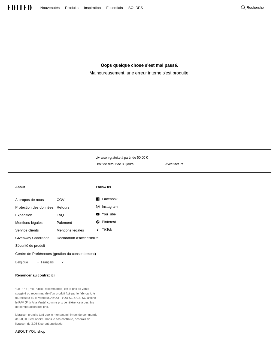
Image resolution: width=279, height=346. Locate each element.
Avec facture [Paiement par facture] (174, 164)
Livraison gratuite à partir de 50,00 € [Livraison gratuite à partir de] (122, 158)
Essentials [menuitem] (114, 8)
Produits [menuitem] (71, 8)
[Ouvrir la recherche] (252, 7)
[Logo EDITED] (20, 7)
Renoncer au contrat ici (34, 275)
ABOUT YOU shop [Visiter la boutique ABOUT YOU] (30, 331)
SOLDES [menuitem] (135, 8)
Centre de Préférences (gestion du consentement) (55, 253)
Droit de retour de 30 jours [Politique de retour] (115, 164)
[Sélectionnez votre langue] (53, 262)
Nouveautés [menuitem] (50, 8)
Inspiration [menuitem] (92, 8)
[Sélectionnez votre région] (28, 262)
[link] (20, 188)
